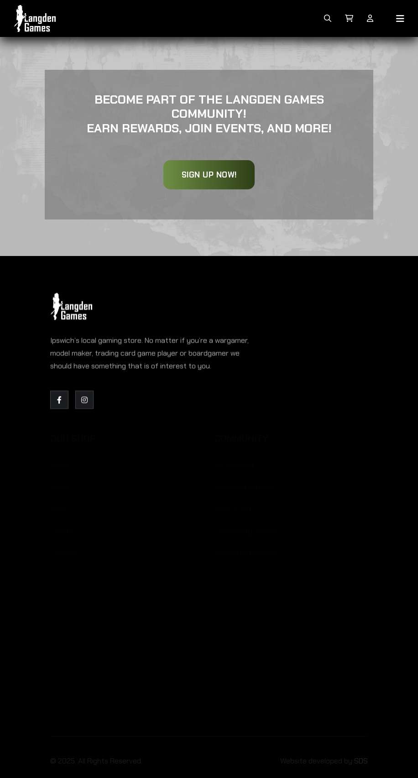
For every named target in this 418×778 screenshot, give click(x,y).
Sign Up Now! (209, 175)
